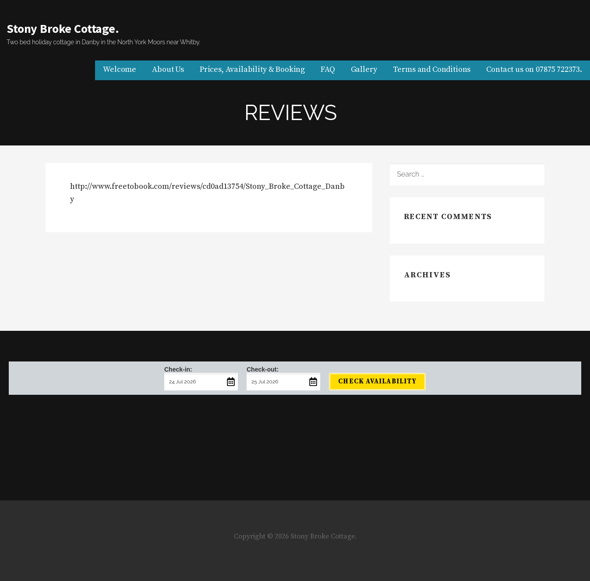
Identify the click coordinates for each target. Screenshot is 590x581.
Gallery (364, 69)
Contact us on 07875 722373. (534, 69)
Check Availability (377, 381)
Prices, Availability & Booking (252, 69)
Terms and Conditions (432, 69)
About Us (168, 69)
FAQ (328, 69)
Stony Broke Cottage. (63, 28)
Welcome (119, 69)
